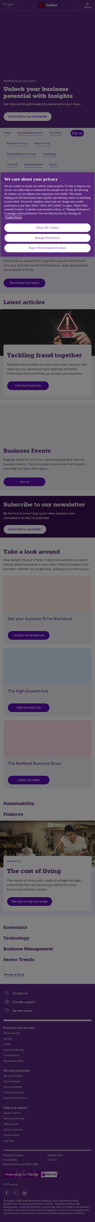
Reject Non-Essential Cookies (47, 247)
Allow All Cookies (47, 227)
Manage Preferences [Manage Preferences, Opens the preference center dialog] (47, 237)
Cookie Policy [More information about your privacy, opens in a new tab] (14, 217)
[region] (48, 214)
